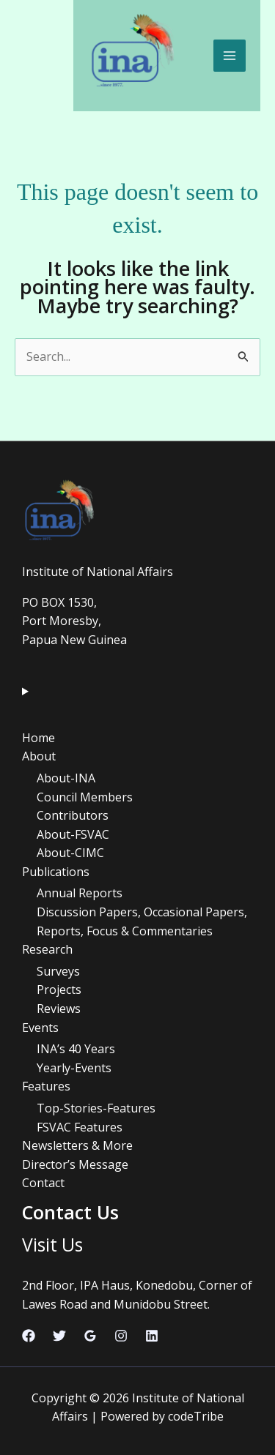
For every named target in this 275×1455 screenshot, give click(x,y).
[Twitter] (59, 1335)
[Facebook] (28, 1335)
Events (40, 1028)
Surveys (58, 971)
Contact (43, 1183)
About (39, 756)
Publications (55, 872)
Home (38, 738)
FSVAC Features (79, 1127)
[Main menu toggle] (229, 56)
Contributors (73, 815)
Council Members (85, 797)
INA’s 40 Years (76, 1049)
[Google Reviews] (90, 1335)
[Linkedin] (151, 1335)
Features (46, 1086)
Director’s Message (75, 1164)
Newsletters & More (77, 1145)
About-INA (66, 778)
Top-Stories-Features (96, 1108)
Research (47, 949)
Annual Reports (79, 893)
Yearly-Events (74, 1068)
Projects (59, 989)
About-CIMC (70, 853)
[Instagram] (121, 1335)
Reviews (59, 1008)
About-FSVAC (73, 834)
